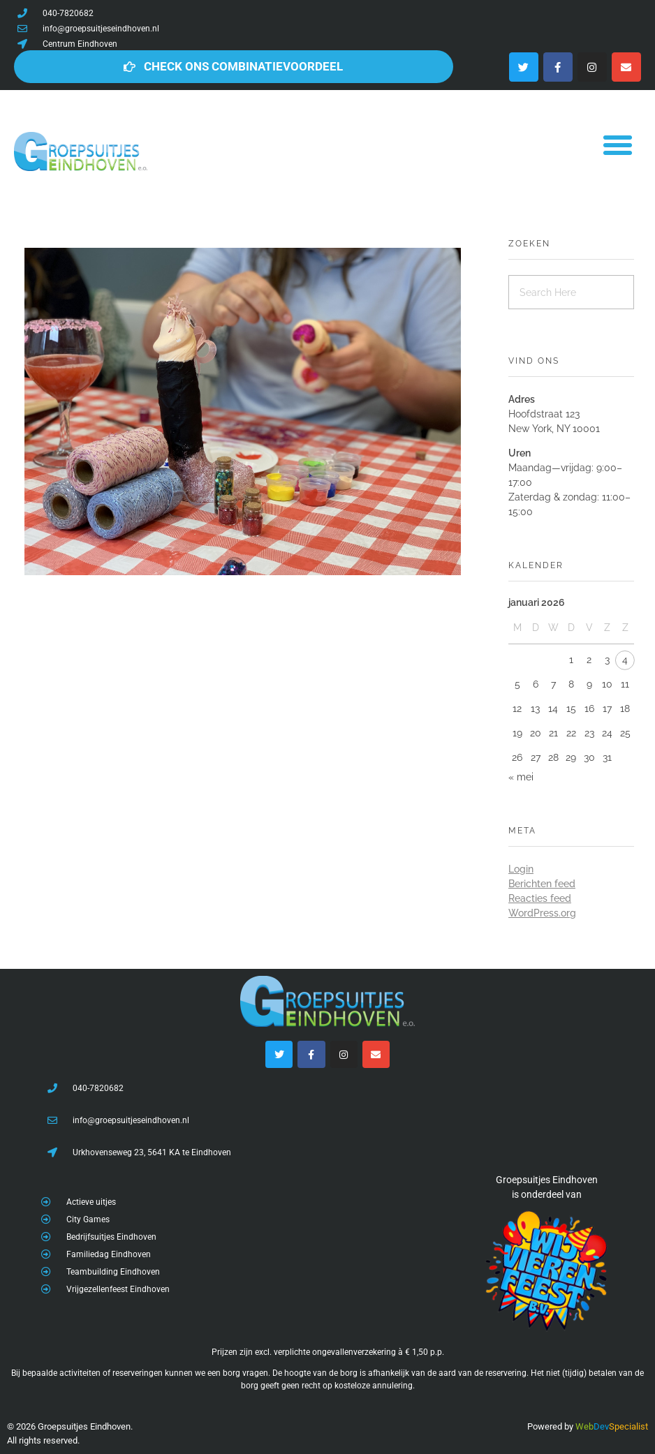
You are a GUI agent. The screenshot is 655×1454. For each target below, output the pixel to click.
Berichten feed (541, 883)
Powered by (550, 1426)
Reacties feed (539, 898)
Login (520, 869)
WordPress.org (542, 913)
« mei (520, 776)
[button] (617, 144)
